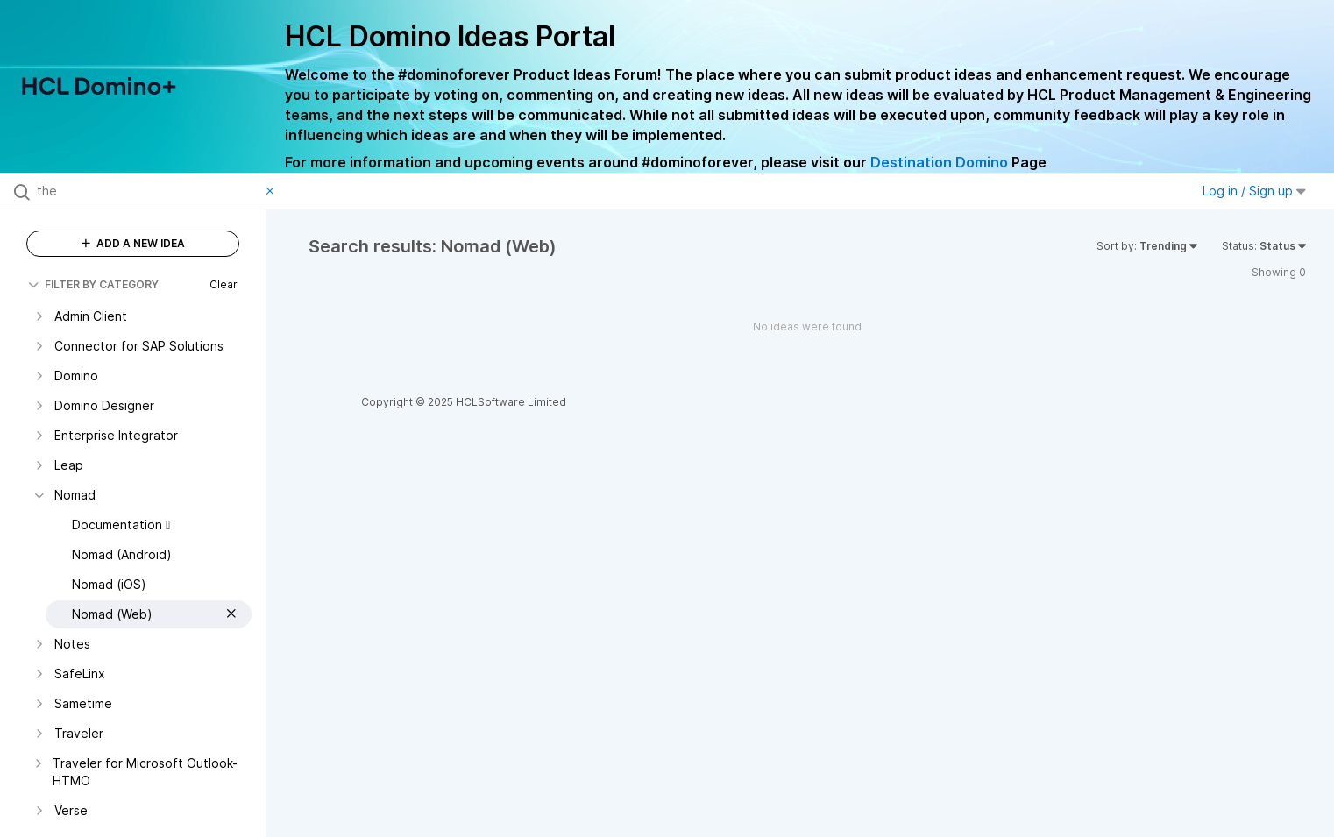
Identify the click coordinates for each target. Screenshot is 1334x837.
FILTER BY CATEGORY (93, 284)
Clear (223, 284)
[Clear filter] (272, 191)
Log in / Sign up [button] (1254, 190)
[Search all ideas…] (147, 191)
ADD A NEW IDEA (133, 243)
